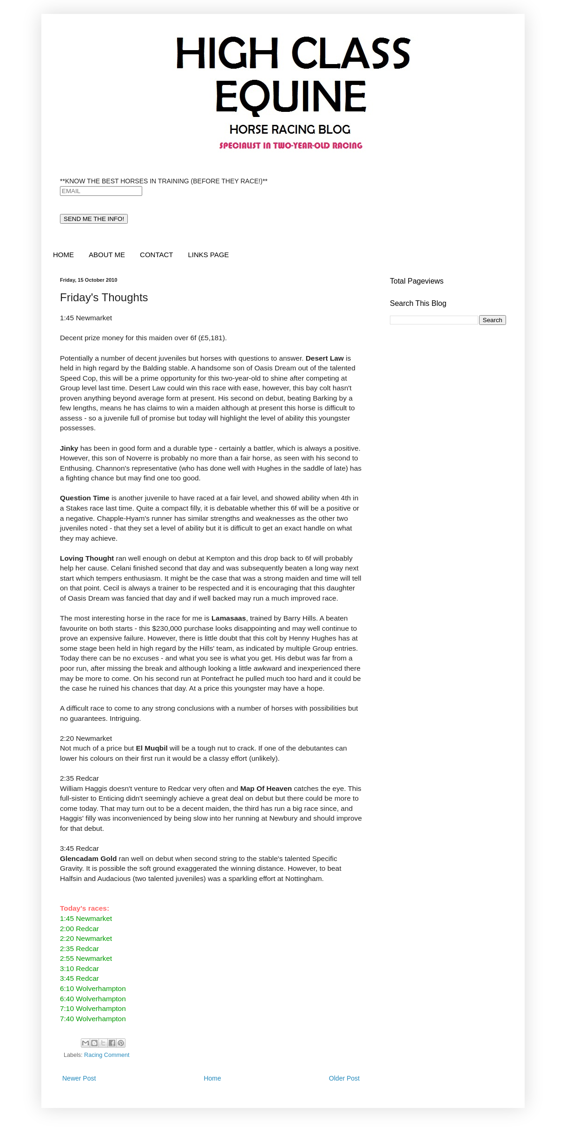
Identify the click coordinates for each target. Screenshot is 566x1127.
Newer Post (79, 1078)
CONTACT (156, 255)
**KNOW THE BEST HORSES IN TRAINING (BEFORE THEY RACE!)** (164, 181)
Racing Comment (106, 1055)
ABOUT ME (107, 255)
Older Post (344, 1078)
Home (212, 1078)
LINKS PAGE (208, 255)
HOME (63, 255)
